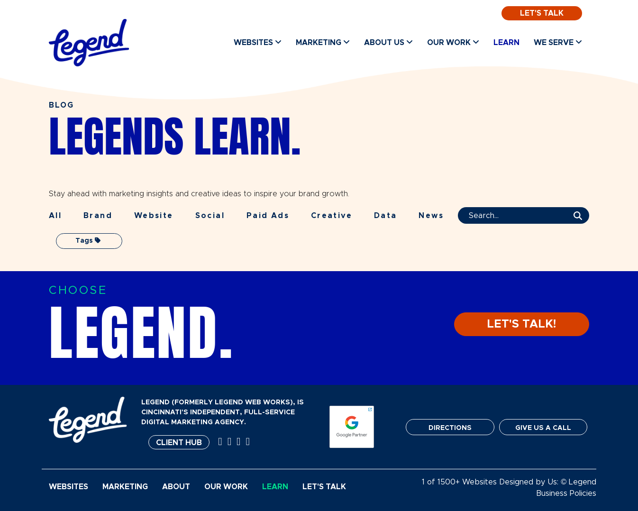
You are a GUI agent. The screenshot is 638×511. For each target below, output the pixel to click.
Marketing (323, 42)
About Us (388, 42)
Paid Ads (267, 215)
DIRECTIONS (450, 428)
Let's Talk (542, 13)
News (431, 215)
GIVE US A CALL (543, 428)
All (55, 215)
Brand (97, 215)
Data (385, 215)
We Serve (558, 42)
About (176, 487)
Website (153, 215)
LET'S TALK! (521, 324)
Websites (258, 42)
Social (210, 215)
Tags (87, 240)
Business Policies (566, 493)
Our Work (453, 42)
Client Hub (179, 443)
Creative (331, 215)
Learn (506, 42)
